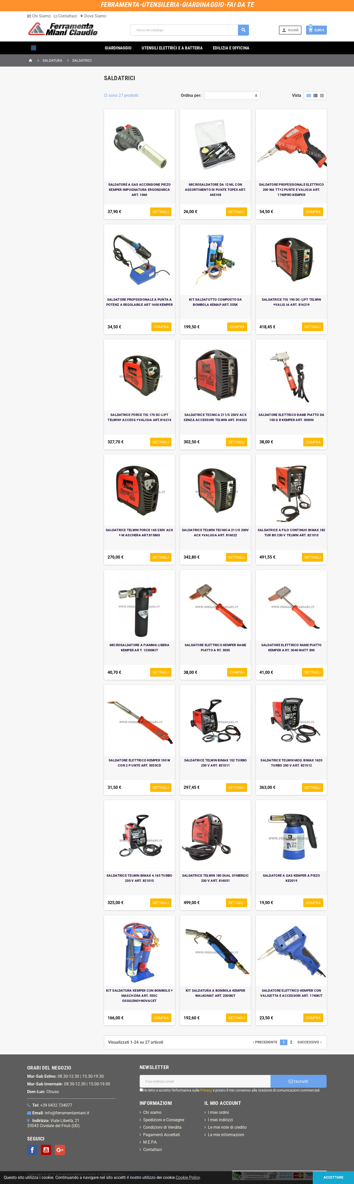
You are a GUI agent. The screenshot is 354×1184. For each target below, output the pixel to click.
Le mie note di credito (227, 1127)
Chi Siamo (39, 16)
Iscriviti (298, 1081)
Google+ (60, 1150)
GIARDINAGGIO (118, 47)
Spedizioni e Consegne (163, 1119)
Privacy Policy (136, 1174)
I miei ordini (218, 1112)
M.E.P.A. (150, 1142)
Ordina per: (191, 95)
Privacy (206, 1090)
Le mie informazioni (226, 1134)
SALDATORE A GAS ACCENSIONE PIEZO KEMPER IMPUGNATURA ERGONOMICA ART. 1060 (139, 190)
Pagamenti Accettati (161, 1134)
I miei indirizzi (220, 1119)
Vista (296, 95)
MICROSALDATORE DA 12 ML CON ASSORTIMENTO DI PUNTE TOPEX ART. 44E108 (215, 190)
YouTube (46, 1150)
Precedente (264, 1042)
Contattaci (65, 16)
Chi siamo (152, 1112)
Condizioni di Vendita (162, 1127)
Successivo (310, 1042)
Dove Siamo (93, 16)
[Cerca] (189, 30)
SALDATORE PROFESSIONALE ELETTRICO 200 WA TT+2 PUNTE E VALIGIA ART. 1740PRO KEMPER (291, 190)
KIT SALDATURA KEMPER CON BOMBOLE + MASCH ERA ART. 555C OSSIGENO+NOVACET (139, 996)
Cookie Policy (158, 1174)
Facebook (32, 1150)
